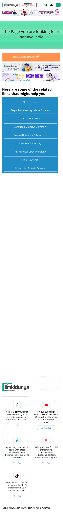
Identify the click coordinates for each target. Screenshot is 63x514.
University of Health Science (30, 168)
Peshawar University (30, 143)
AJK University (30, 102)
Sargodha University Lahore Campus (30, 110)
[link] (45, 5)
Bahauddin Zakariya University (30, 126)
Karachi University (30, 118)
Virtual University (30, 159)
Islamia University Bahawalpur (30, 135)
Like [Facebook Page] (17, 425)
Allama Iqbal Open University (30, 151)
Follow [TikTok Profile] (17, 496)
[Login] (51, 5)
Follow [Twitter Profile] (17, 463)
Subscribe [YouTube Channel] (46, 427)
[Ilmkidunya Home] (10, 5)
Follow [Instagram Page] (46, 463)
